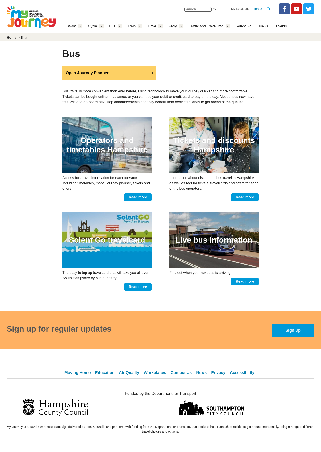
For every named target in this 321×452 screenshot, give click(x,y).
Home (11, 37)
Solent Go (243, 26)
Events (281, 26)
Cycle (92, 26)
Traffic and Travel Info (206, 26)
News (263, 26)
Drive (152, 26)
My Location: (240, 8)
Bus (112, 26)
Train (132, 26)
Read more (138, 197)
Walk (72, 26)
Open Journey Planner (87, 73)
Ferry (173, 26)
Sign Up (293, 330)
